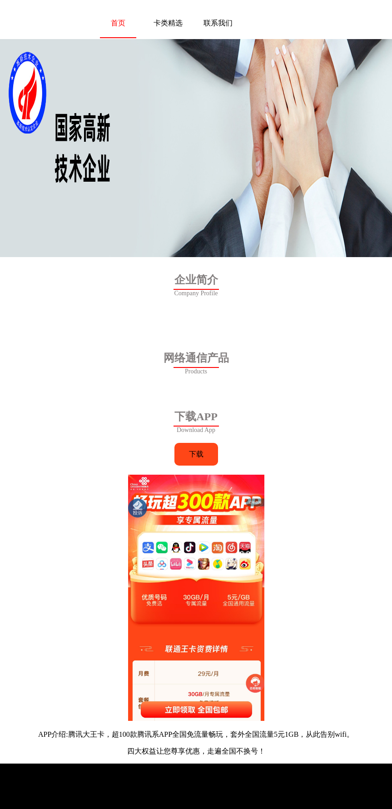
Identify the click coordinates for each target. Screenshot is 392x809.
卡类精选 (168, 23)
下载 (196, 454)
